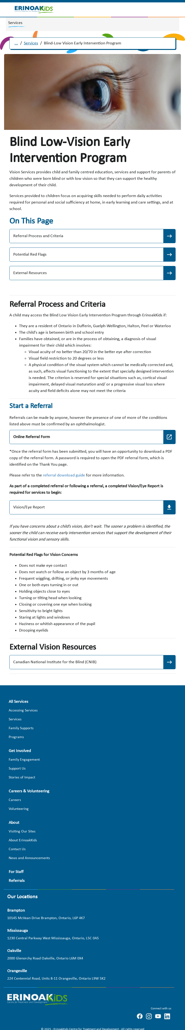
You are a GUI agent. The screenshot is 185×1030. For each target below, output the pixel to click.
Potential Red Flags (29, 254)
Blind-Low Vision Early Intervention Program (82, 43)
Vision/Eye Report (29, 507)
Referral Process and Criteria (38, 236)
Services (31, 43)
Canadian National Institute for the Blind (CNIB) (54, 662)
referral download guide (64, 475)
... (16, 43)
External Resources (30, 273)
